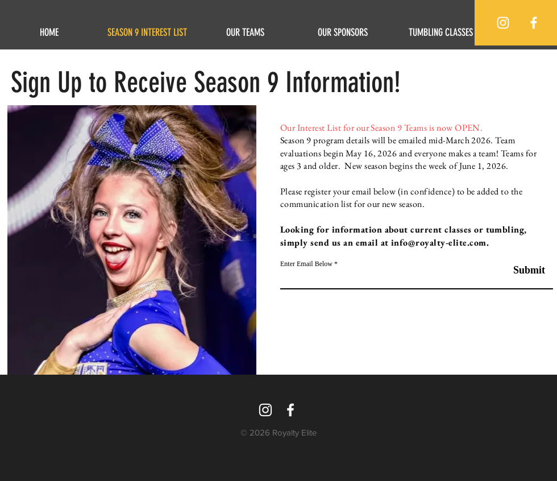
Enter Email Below (306, 263)
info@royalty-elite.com (439, 242)
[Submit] (516, 270)
